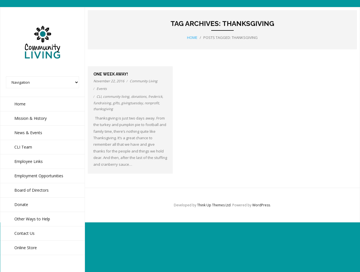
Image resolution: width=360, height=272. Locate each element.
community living (116, 96)
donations (139, 96)
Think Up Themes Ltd (214, 205)
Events (101, 88)
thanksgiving (103, 109)
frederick (155, 96)
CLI (98, 96)
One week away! (110, 74)
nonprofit (152, 103)
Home (192, 37)
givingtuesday (132, 103)
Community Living (144, 81)
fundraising (102, 103)
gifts (116, 103)
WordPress (261, 205)
